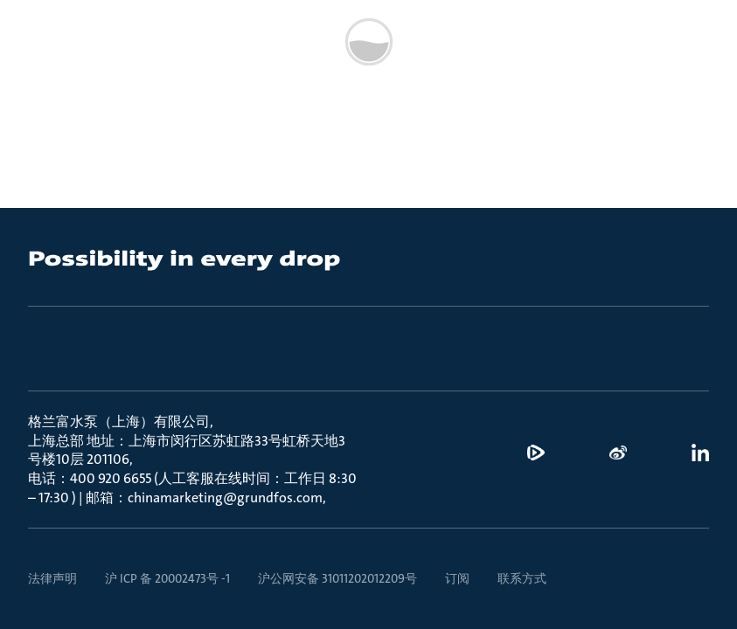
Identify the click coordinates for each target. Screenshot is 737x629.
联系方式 (521, 578)
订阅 (457, 578)
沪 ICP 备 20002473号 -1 (167, 578)
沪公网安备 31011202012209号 (337, 578)
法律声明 (52, 578)
